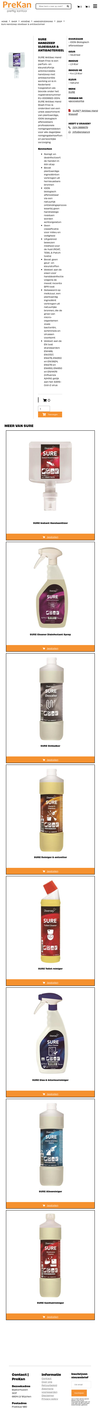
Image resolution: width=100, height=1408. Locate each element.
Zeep (59, 21)
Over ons (47, 1381)
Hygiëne (25, 21)
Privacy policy (50, 1398)
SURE (71, 92)
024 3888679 (78, 127)
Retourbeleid (49, 1385)
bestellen (50, 537)
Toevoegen (50, 414)
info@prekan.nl (79, 131)
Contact (47, 1378)
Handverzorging (43, 21)
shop (14, 21)
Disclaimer (48, 1395)
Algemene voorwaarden (49, 1390)
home (4, 21)
